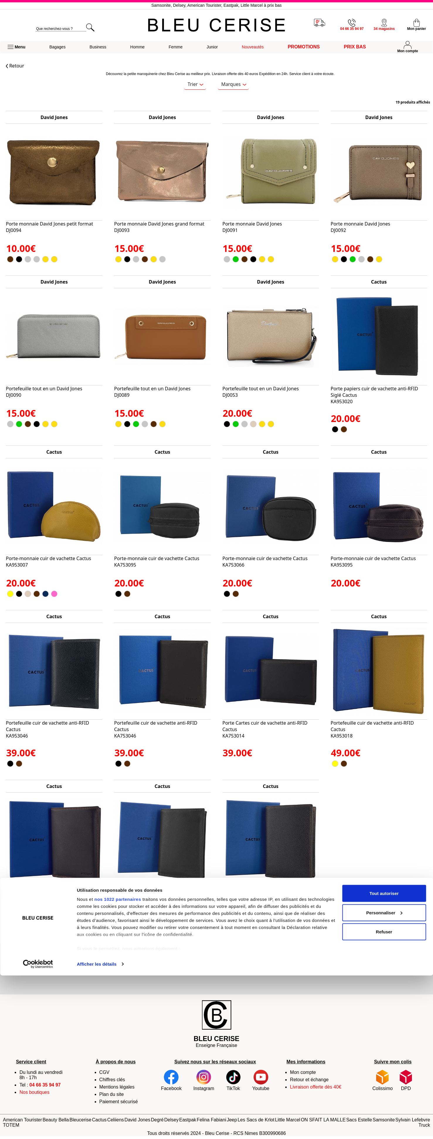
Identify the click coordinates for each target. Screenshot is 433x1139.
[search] (60, 28)
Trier (195, 84)
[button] (16, 47)
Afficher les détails (96, 1127)
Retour (15, 65)
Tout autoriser (384, 1056)
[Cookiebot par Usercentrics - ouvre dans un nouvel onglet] (38, 1127)
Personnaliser (384, 1076)
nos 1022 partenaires (117, 1062)
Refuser (384, 1095)
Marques (234, 84)
